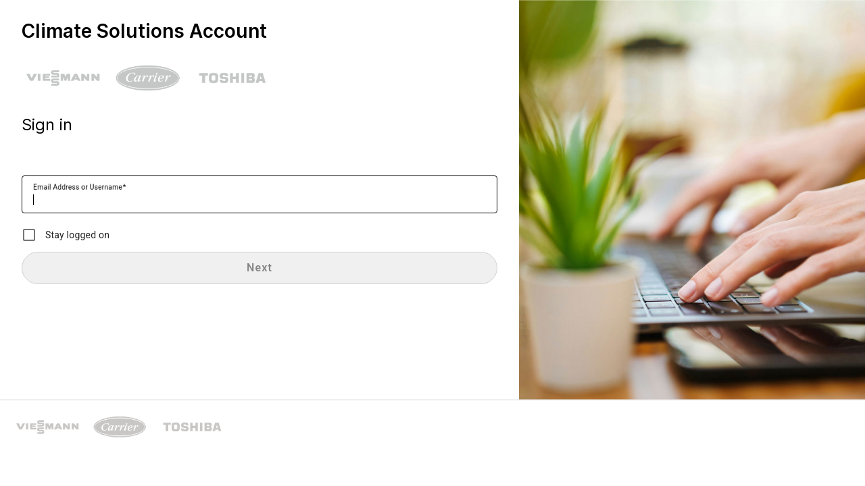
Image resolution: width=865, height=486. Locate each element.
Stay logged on (77, 235)
